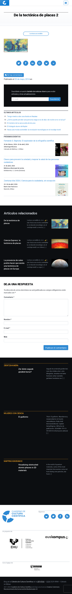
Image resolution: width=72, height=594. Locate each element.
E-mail (7, 328)
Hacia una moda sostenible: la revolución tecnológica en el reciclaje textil (34, 130)
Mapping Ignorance (13, 461)
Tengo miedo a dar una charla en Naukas (22, 116)
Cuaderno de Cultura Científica (21, 587)
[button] (18, 63)
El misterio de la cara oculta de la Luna (21, 123)
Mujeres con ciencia (14, 413)
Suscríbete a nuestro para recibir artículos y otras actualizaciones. (33, 92)
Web (5, 337)
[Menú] (66, 3)
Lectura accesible (36, 33)
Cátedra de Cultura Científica (22, 582)
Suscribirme (54, 99)
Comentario (9, 297)
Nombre (7, 319)
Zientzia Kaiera (11, 365)
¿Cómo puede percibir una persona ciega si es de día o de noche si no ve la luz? (36, 120)
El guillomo (23, 417)
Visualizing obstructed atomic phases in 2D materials (28, 468)
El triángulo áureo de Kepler (17, 126)
